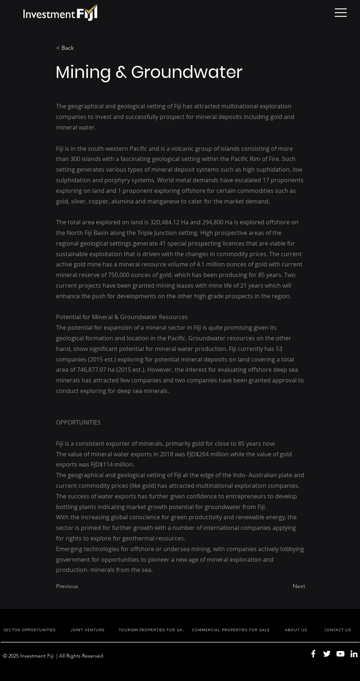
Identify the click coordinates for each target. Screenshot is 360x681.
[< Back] (80, 48)
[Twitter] (327, 654)
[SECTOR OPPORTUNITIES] (30, 630)
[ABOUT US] (297, 630)
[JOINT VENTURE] (88, 630)
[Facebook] (313, 654)
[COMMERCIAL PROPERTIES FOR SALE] (232, 630)
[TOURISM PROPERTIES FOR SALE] (153, 630)
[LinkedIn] (354, 654)
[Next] (286, 586)
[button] (341, 12)
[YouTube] (340, 654)
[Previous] (80, 586)
